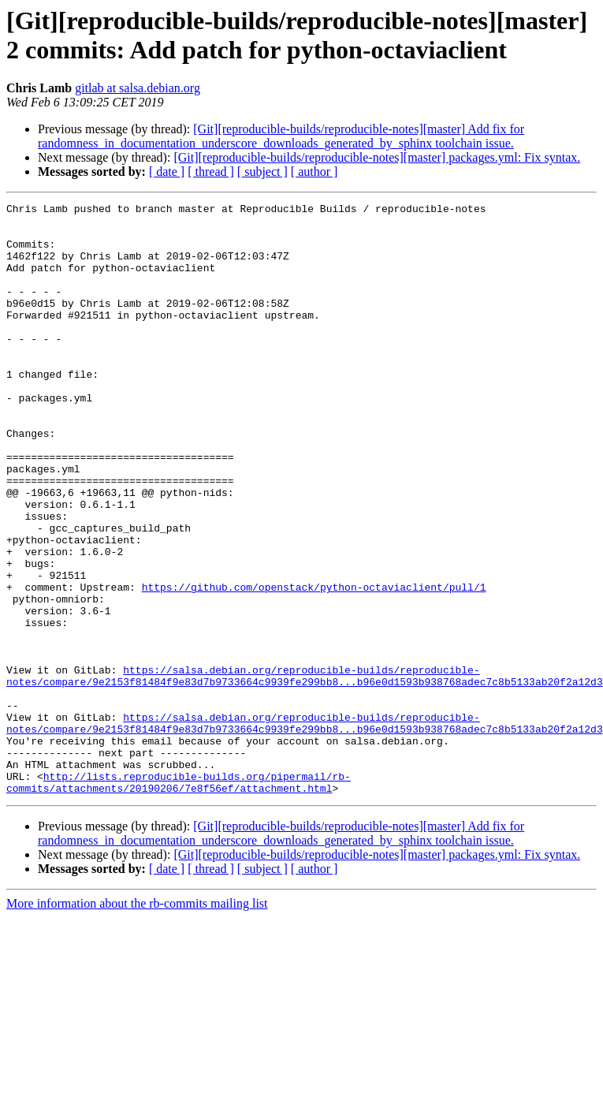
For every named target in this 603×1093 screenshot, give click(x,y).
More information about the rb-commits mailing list (137, 1021)
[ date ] (166, 171)
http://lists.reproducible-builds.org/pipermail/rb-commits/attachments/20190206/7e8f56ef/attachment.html (178, 899)
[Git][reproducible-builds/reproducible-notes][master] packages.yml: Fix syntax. (376, 157)
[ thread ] (211, 171)
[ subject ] (262, 171)
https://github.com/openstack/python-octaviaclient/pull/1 (314, 665)
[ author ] (314, 171)
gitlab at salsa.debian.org (137, 88)
